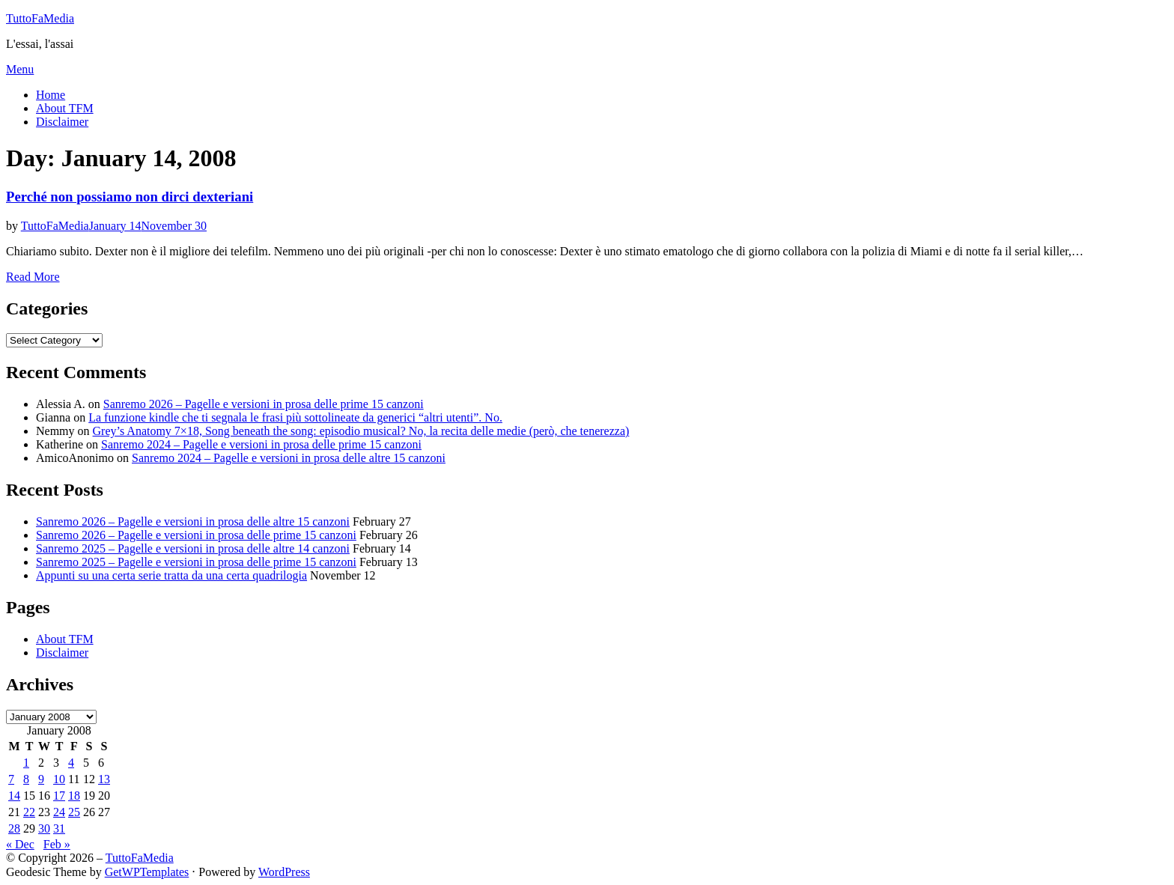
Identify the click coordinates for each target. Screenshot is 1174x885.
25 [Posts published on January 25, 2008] (74, 812)
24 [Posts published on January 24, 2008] (59, 812)
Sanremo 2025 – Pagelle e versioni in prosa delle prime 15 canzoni (196, 562)
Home (50, 94)
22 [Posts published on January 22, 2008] (29, 812)
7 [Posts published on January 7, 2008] (11, 779)
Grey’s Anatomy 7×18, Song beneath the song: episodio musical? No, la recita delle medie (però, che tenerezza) (361, 431)
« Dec (20, 844)
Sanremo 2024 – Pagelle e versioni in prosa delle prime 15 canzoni (261, 444)
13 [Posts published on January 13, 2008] (104, 779)
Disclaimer (62, 121)
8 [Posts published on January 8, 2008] (26, 779)
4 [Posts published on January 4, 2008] (71, 762)
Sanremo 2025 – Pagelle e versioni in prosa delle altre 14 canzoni (193, 548)
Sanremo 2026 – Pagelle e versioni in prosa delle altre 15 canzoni (193, 521)
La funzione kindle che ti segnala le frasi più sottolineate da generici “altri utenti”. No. (295, 417)
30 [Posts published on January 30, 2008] (44, 828)
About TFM (65, 108)
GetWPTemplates (147, 872)
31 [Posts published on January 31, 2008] (59, 828)
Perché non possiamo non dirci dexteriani (129, 196)
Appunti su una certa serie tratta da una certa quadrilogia (171, 575)
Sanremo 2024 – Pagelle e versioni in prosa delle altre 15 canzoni (288, 457)
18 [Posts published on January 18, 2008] (74, 795)
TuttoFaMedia (40, 18)
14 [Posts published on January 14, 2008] (14, 795)
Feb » (56, 844)
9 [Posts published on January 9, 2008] (41, 779)
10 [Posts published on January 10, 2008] (59, 779)
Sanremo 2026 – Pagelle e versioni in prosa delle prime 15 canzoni (263, 404)
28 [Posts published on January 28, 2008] (14, 828)
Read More (33, 276)
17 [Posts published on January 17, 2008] (59, 795)
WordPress (284, 872)
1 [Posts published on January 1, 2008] (26, 762)
